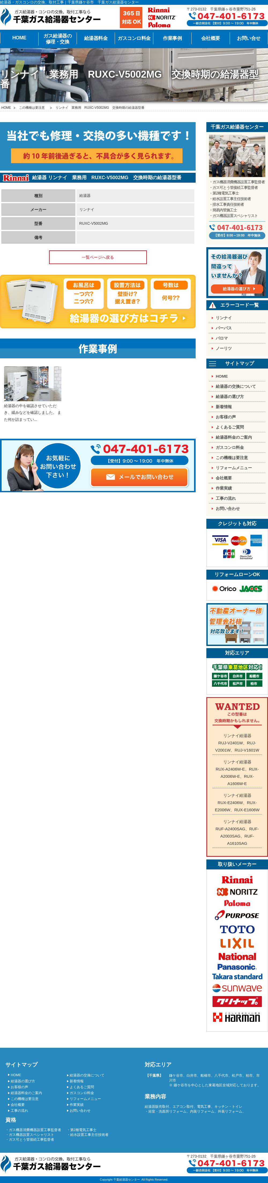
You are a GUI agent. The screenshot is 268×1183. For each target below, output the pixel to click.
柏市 (249, 1075)
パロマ (222, 338)
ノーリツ (224, 348)
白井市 (192, 1075)
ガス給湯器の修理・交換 (57, 38)
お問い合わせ (228, 508)
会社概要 (210, 38)
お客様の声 (226, 417)
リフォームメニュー (234, 467)
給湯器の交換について (236, 386)
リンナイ (224, 318)
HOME (19, 37)
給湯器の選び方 (230, 396)
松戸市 (237, 1075)
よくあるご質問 (230, 427)
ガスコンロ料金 (134, 38)
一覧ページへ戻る (98, 257)
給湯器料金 (96, 38)
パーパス (224, 328)
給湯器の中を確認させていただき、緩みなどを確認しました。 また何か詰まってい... (32, 393)
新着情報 (224, 406)
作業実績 (224, 488)
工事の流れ (226, 498)
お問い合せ (248, 38)
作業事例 (172, 38)
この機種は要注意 (32, 108)
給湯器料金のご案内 (234, 437)
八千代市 (221, 1075)
